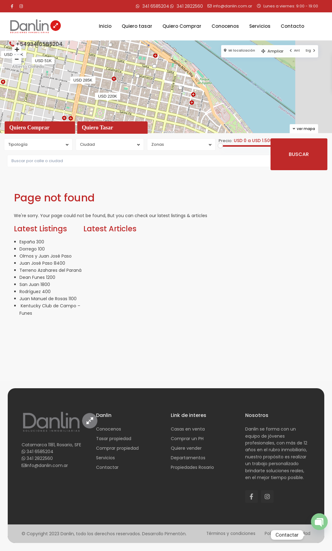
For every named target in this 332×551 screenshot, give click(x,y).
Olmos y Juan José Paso (45, 256)
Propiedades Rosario (192, 467)
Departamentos (188, 458)
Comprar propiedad (117, 448)
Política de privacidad (287, 533)
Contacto (292, 26)
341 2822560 (40, 458)
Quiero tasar (137, 26)
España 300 (31, 242)
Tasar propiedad (113, 438)
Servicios (260, 26)
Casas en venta (188, 429)
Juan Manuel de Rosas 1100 (48, 299)
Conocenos (225, 26)
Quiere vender (186, 448)
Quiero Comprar (181, 26)
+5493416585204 (39, 44)
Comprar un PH (187, 438)
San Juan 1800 (34, 284)
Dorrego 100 (32, 249)
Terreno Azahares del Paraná (50, 270)
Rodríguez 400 (35, 291)
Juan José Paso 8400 (42, 263)
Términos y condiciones (229, 533)
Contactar (107, 467)
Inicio (105, 26)
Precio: (226, 141)
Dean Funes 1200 (37, 277)
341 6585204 (40, 451)
